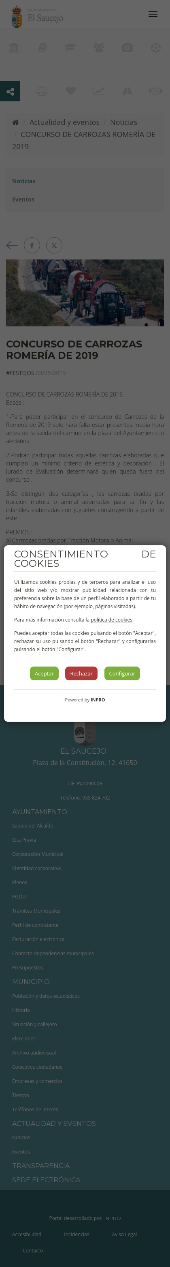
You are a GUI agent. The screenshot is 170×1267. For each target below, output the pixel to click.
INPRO (98, 700)
